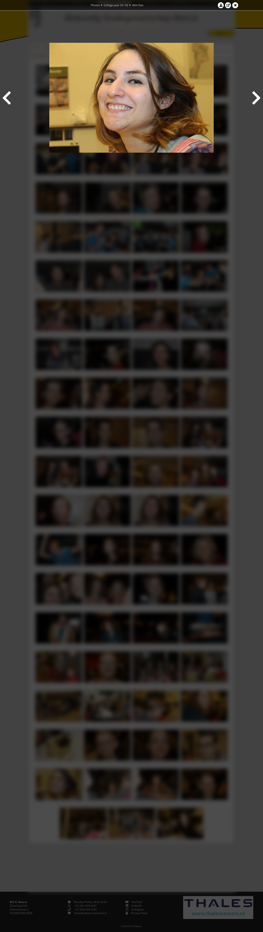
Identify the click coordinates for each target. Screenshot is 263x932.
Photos (95, 5)
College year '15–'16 (116, 5)
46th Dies (137, 5)
